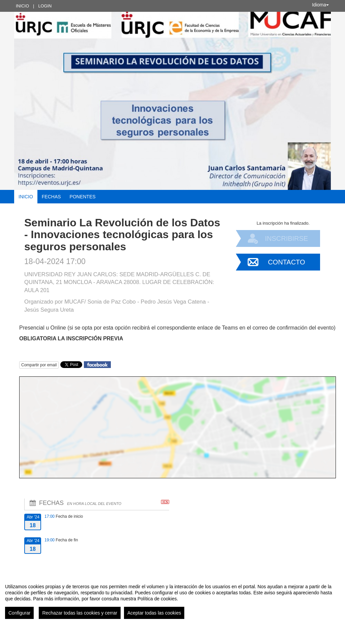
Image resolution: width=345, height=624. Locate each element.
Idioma (320, 4)
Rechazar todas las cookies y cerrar (79, 613)
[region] (172, 598)
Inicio (22, 5)
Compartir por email (39, 365)
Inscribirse (286, 238)
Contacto (286, 262)
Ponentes (83, 196)
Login (45, 5)
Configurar (19, 613)
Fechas (51, 196)
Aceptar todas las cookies (154, 613)
